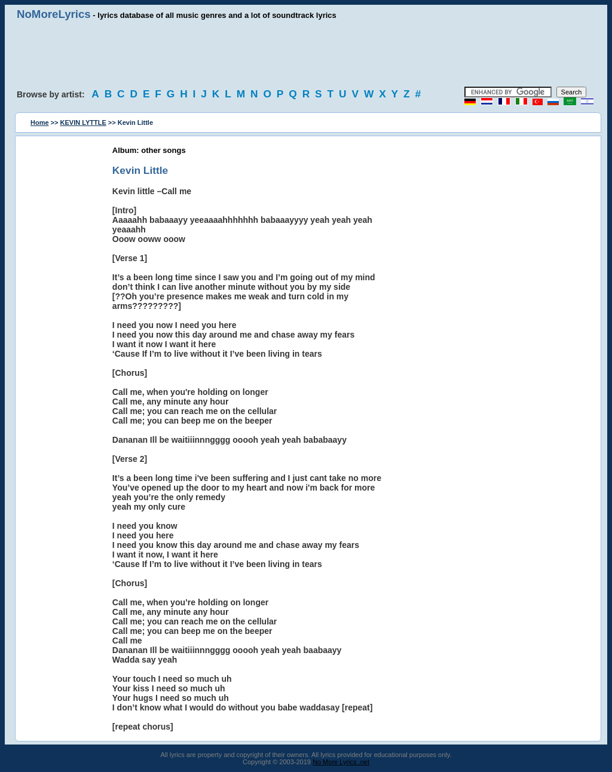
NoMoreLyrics (54, 14)
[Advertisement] (306, 54)
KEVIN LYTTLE (83, 122)
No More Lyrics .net (341, 761)
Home (39, 122)
